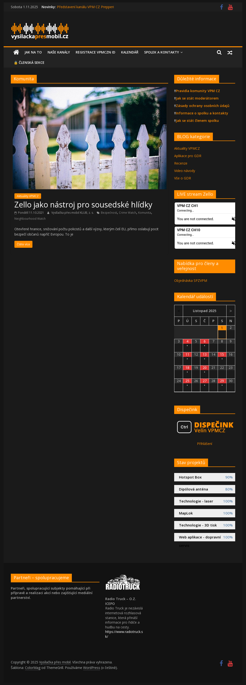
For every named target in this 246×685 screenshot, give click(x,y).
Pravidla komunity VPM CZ (198, 91)
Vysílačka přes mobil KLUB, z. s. (72, 213)
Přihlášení (204, 443)
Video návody (184, 170)
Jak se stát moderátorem (197, 98)
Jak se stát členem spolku (197, 120)
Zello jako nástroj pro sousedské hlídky (83, 204)
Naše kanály (59, 52)
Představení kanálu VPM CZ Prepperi (85, 7)
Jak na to (33, 52)
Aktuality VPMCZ (28, 196)
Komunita (144, 213)
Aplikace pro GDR (187, 156)
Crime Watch (127, 213)
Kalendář (129, 52)
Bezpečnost (109, 213)
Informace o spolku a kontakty (202, 113)
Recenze (180, 163)
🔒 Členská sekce (29, 62)
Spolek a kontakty (161, 52)
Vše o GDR (182, 178)
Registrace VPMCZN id (95, 52)
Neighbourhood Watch (30, 219)
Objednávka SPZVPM (190, 280)
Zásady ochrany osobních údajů (202, 105)
